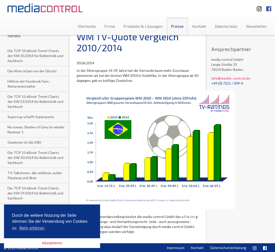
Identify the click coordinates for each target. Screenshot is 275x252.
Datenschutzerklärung (228, 247)
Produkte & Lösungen (142, 26)
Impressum (175, 247)
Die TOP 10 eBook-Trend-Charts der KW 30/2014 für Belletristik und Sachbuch (35, 157)
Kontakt (199, 26)
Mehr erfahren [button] (32, 228)
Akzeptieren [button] (52, 243)
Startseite (87, 26)
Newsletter (256, 26)
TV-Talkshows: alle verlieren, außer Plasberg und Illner (35, 175)
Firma (109, 26)
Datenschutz (226, 26)
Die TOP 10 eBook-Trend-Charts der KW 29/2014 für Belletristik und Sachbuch (35, 193)
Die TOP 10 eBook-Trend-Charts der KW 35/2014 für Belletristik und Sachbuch (35, 56)
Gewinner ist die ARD (24, 142)
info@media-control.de (230, 78)
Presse (177, 26)
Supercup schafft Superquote (31, 117)
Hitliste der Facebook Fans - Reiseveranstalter (29, 83)
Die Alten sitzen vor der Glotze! (32, 71)
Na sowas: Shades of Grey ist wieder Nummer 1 (36, 129)
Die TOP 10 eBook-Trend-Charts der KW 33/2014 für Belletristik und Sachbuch (35, 101)
